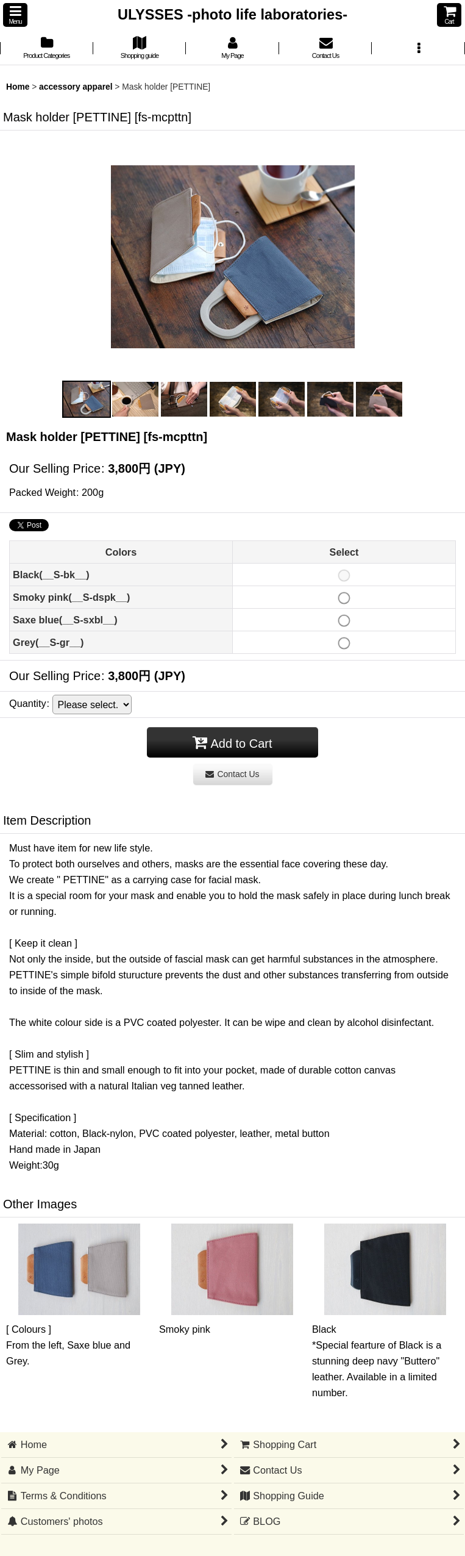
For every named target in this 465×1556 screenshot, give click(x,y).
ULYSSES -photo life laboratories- (232, 15)
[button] (15, 15)
